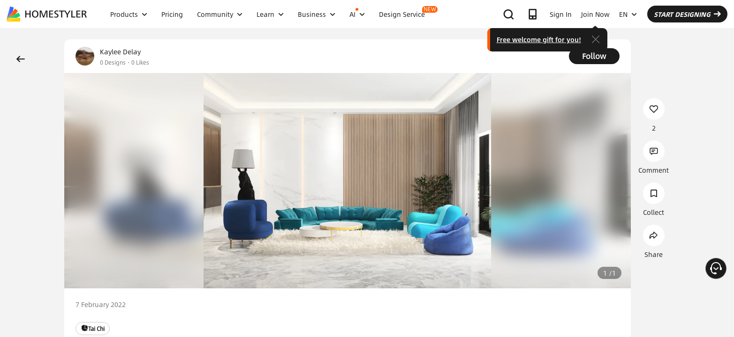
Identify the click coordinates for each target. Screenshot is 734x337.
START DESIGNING (687, 14)
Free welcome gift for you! (539, 39)
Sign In (561, 14)
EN (628, 14)
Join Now (595, 14)
